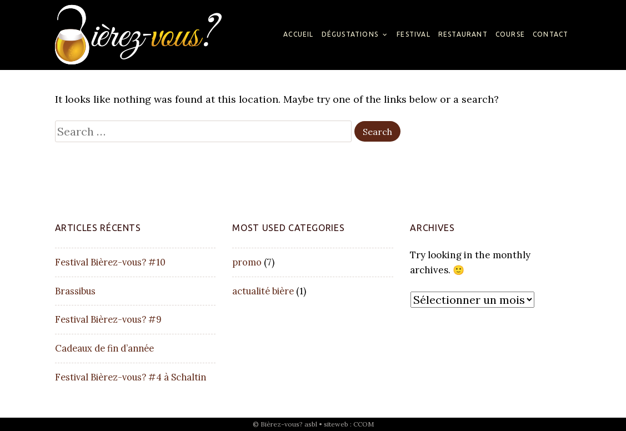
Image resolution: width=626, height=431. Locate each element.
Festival (413, 34)
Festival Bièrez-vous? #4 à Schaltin (130, 377)
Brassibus (75, 291)
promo (247, 262)
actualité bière (263, 291)
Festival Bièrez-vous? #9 (108, 319)
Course (510, 34)
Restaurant (463, 34)
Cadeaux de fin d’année (104, 348)
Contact (550, 34)
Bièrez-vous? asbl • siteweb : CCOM (317, 424)
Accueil (298, 34)
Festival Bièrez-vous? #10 (110, 262)
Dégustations (350, 34)
